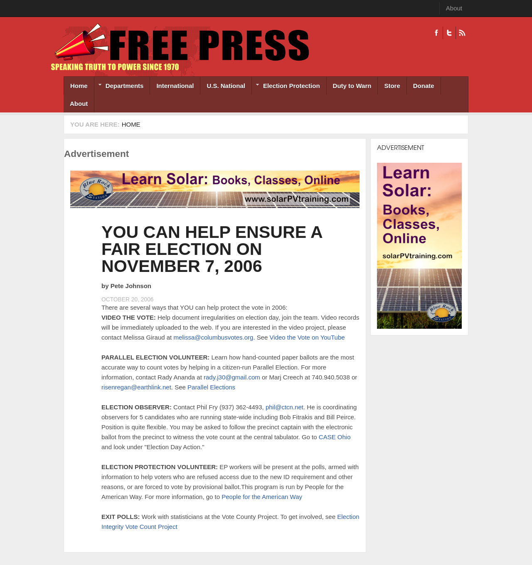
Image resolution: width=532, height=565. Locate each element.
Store (392, 85)
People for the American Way (262, 496)
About (454, 8)
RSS (462, 33)
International (175, 85)
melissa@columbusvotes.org (213, 337)
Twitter (449, 33)
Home (79, 85)
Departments (119, 86)
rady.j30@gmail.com (232, 377)
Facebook (436, 33)
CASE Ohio (335, 436)
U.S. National (226, 85)
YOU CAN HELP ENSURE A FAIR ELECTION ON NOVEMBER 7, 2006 (211, 249)
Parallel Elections (211, 387)
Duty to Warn (352, 85)
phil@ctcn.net (284, 407)
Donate (423, 85)
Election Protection (286, 86)
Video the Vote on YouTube (307, 337)
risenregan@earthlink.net (136, 387)
